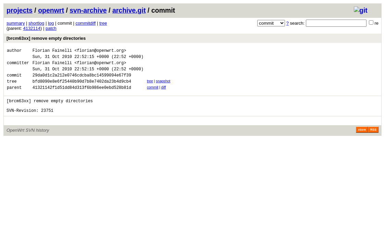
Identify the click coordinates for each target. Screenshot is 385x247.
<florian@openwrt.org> (100, 51)
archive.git (129, 10)
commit (152, 93)
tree (103, 23)
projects (20, 10)
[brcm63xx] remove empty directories (46, 38)
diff (163, 93)
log (51, 23)
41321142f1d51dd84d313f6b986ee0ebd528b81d (82, 94)
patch (51, 28)
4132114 (31, 28)
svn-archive (88, 10)
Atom (362, 140)
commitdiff (85, 23)
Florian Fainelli (52, 51)
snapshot (163, 86)
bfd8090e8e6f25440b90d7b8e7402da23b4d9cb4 (82, 87)
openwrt (51, 10)
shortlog (36, 23)
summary (16, 23)
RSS (373, 140)
